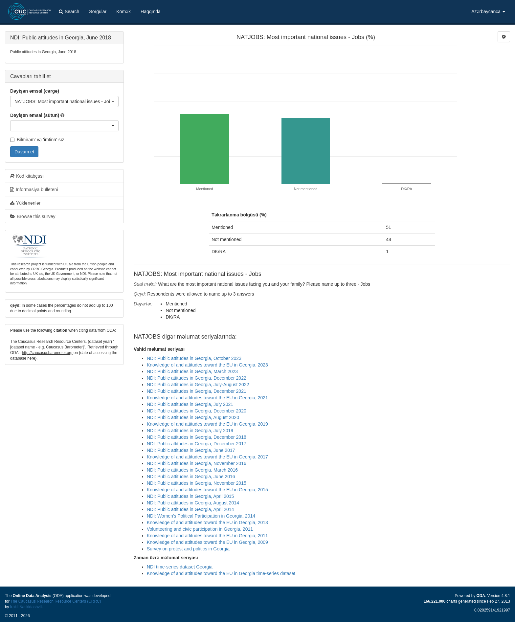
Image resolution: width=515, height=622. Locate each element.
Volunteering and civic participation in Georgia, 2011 (200, 529)
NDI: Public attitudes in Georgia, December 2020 (196, 410)
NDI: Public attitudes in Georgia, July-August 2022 (198, 384)
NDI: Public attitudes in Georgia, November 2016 (196, 463)
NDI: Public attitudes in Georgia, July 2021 (190, 404)
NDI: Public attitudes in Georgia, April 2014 (190, 509)
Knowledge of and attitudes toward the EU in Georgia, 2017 (207, 456)
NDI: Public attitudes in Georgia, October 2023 (194, 358)
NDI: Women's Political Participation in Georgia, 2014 (201, 516)
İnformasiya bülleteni (34, 189)
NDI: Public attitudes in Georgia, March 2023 (192, 371)
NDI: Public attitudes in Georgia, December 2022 (196, 378)
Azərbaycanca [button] (488, 11)
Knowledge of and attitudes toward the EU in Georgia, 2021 (207, 397)
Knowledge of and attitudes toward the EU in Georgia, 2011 (207, 535)
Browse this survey (32, 216)
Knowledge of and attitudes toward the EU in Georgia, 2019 (207, 424)
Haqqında (151, 11)
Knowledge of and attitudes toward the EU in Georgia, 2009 (207, 542)
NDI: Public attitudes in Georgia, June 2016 (191, 476)
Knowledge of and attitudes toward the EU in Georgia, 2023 (207, 364)
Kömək (123, 11)
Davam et (24, 151)
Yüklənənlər (25, 203)
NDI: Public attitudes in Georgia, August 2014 (193, 502)
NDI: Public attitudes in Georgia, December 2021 (196, 391)
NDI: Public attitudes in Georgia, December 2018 (196, 437)
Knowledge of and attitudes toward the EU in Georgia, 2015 (207, 489)
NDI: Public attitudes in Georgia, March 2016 (192, 470)
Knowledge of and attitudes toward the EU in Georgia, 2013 (207, 522)
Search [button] (69, 11)
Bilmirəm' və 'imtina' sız (37, 139)
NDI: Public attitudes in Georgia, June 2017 (191, 450)
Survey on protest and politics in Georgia (188, 548)
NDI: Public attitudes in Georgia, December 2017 (196, 443)
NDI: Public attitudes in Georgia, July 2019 (190, 430)
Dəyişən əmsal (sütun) (34, 115)
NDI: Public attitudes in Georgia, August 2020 (193, 417)
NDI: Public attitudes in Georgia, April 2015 (190, 496)
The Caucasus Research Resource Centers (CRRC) (56, 601)
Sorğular (97, 11)
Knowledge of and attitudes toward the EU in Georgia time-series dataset (221, 573)
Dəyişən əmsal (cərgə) (34, 91)
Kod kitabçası (27, 176)
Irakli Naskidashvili (26, 607)
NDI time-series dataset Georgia (180, 566)
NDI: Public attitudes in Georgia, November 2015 (196, 483)
